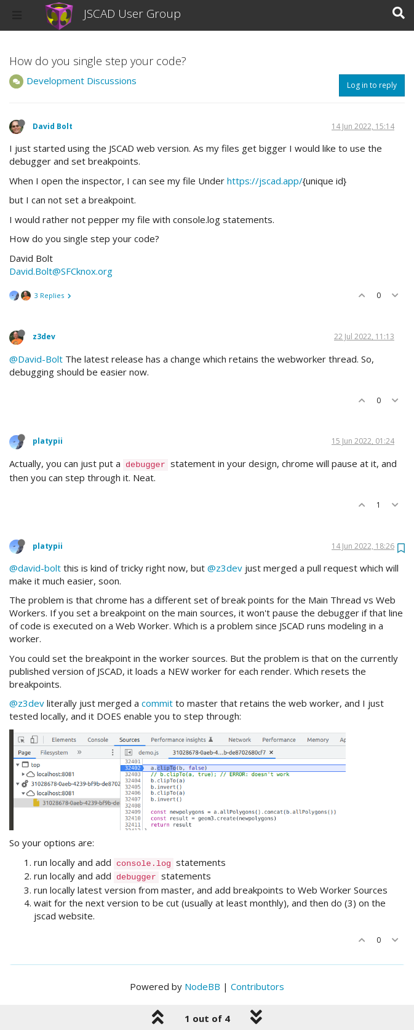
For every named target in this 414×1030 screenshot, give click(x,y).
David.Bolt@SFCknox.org (61, 271)
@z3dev (224, 568)
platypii (48, 441)
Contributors (257, 986)
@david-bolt (35, 568)
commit (157, 703)
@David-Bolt (36, 359)
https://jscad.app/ (265, 181)
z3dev (44, 336)
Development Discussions (81, 80)
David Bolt (53, 126)
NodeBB (202, 986)
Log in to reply (372, 85)
